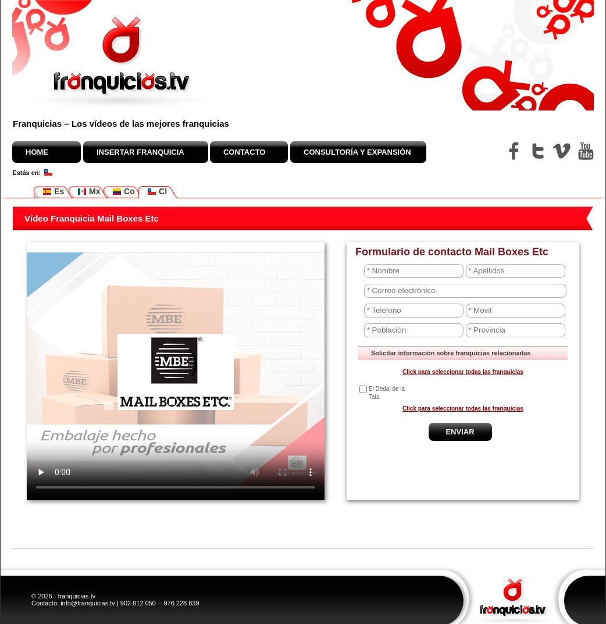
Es (53, 192)
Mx (88, 192)
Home (37, 152)
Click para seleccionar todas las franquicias (462, 372)
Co (123, 192)
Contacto (244, 152)
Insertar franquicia (140, 152)
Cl (157, 192)
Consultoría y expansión (357, 152)
